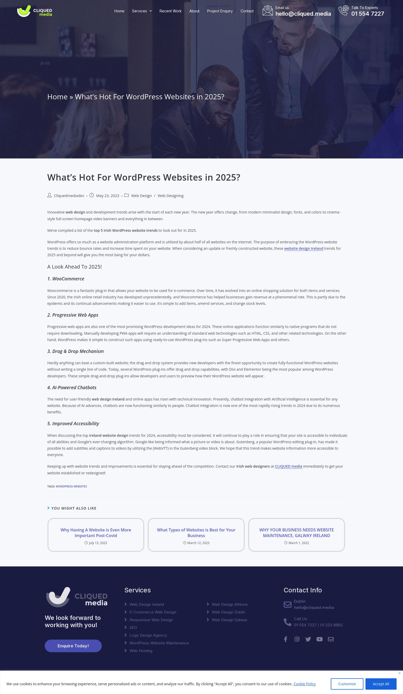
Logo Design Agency (148, 635)
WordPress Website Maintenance (159, 642)
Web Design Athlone (230, 604)
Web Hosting (141, 650)
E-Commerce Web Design (153, 612)
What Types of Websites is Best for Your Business (196, 532)
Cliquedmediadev (69, 195)
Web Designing (171, 195)
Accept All (381, 683)
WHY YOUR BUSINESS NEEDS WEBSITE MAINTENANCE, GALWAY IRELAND (296, 532)
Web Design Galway (229, 619)
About (194, 11)
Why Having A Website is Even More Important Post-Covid (96, 532)
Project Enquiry (220, 11)
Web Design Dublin (228, 612)
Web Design (141, 195)
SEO (133, 627)
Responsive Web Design (151, 619)
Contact (247, 11)
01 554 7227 (367, 13)
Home (119, 11)
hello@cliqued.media (303, 13)
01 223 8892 (331, 624)
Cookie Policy (305, 683)
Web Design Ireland (147, 604)
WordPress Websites (71, 486)
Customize (347, 683)
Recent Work (171, 11)
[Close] (399, 673)
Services (142, 11)
